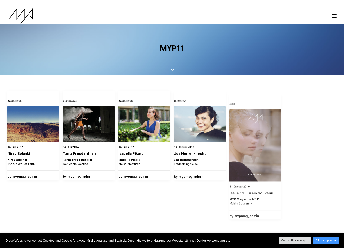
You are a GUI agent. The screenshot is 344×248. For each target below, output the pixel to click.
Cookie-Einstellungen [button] (294, 240)
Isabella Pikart (130, 157)
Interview (180, 113)
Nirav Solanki (18, 153)
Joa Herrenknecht (190, 166)
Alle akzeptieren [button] (326, 240)
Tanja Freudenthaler (80, 154)
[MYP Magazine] (19, 16)
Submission (14, 100)
